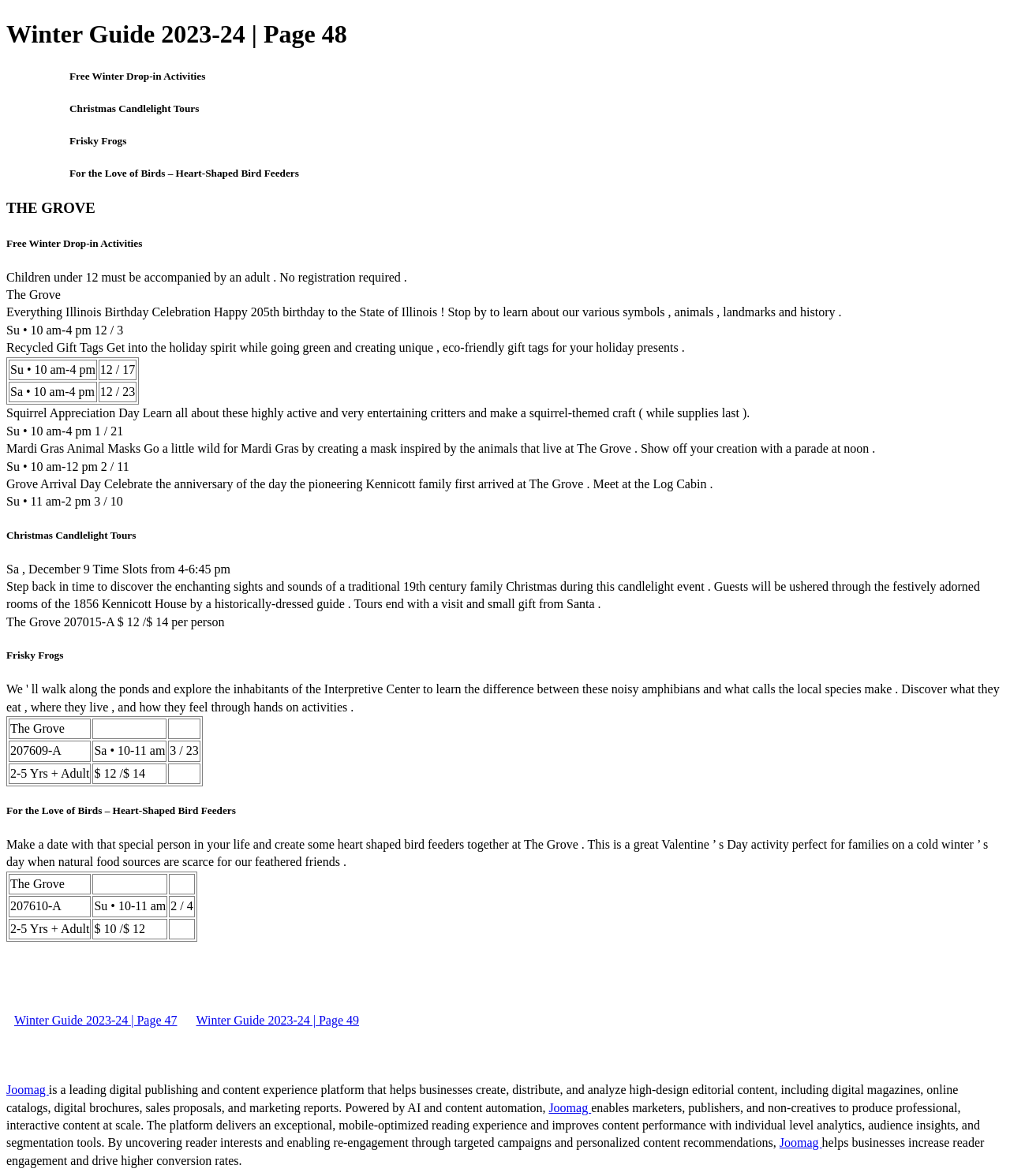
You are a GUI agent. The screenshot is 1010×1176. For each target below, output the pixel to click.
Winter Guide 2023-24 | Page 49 (278, 1020)
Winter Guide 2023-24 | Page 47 (96, 1020)
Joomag (27, 1089)
